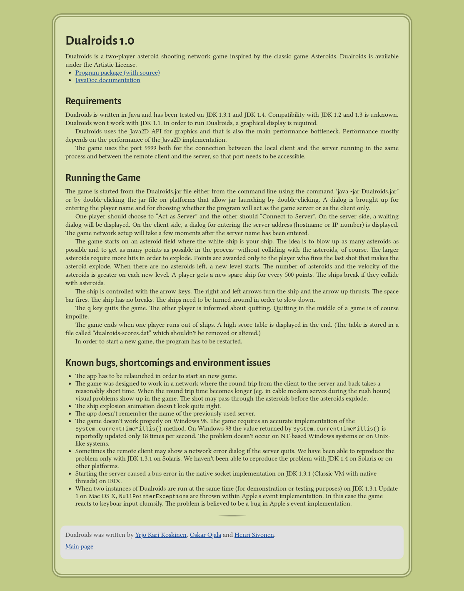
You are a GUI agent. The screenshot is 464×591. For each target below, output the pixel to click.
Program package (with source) (117, 72)
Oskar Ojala (205, 534)
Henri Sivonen (254, 534)
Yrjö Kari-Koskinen (161, 534)
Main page (79, 546)
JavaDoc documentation (107, 80)
